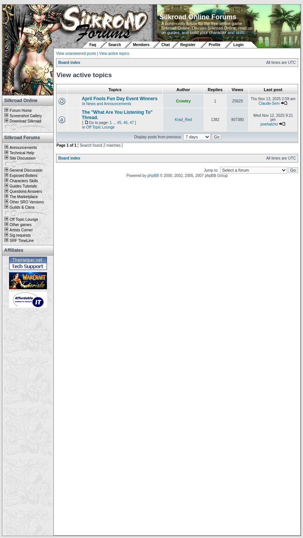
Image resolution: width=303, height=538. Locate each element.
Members (141, 45)
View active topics (114, 53)
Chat (166, 45)
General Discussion (25, 170)
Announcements (23, 148)
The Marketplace (23, 197)
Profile (214, 45)
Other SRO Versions (26, 202)
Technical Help (21, 153)
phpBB (153, 176)
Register (187, 45)
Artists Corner (21, 230)
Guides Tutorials (23, 186)
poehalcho (269, 124)
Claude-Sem (269, 103)
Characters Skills (23, 181)
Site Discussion (22, 158)
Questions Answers (25, 191)
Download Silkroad (25, 121)
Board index (69, 62)
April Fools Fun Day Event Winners (120, 98)
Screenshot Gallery (25, 116)
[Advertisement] (28, 422)
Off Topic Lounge (23, 219)
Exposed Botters (23, 176)
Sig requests (20, 235)
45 (119, 123)
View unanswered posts (76, 53)
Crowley (183, 101)
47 (132, 123)
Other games (20, 225)
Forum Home (20, 111)
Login (238, 45)
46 (125, 123)
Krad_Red (183, 120)
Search (114, 45)
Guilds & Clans (21, 207)
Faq (92, 45)
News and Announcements (108, 104)
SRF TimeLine (21, 241)
